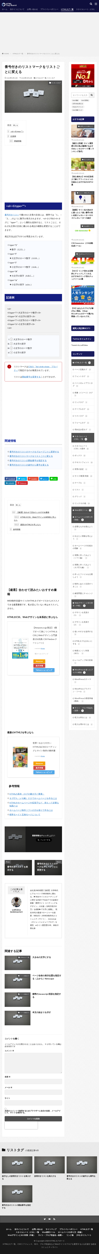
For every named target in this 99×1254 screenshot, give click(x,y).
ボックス (80, 455)
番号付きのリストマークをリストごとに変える (43, 54)
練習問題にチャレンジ (83, 594)
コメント (9, 1051)
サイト (7, 1098)
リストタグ (51, 78)
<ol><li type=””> (15, 131)
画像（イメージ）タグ (83, 394)
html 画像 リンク (77, 110)
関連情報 (15, 141)
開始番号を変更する (31, 376)
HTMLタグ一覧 (67, 9)
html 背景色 (84, 100)
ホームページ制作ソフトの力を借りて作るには (31, 810)
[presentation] (21, 1125)
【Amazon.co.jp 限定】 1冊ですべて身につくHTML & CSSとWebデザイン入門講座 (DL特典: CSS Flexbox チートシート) (45, 635)
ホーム (4, 9)
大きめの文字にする (41, 957)
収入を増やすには (84, 724)
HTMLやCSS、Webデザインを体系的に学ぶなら (35, 518)
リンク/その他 (82, 503)
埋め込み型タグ (83, 429)
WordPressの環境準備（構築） (83, 699)
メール (8, 1087)
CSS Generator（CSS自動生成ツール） (82, 244)
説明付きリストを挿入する (45, 1176)
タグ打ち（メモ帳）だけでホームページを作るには (33, 798)
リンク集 (70, 1235)
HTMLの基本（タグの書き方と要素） (26, 794)
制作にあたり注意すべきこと (83, 585)
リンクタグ (81, 402)
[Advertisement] (49, 33)
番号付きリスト (12, 214)
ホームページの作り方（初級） (83, 518)
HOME (6, 54)
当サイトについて (17, 9)
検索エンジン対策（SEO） (81, 652)
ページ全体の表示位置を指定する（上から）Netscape (46, 977)
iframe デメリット (78, 107)
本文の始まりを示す (41, 1012)
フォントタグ (82, 376)
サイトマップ (51, 1229)
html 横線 (75, 100)
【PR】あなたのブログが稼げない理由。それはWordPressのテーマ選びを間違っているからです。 (82, 312)
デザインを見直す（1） (81, 614)
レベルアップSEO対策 (83, 661)
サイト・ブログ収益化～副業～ (83, 709)
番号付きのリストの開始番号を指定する (28, 460)
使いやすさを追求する (83, 633)
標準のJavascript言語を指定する (46, 995)
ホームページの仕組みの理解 (83, 547)
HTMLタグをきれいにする (82, 642)
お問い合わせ (32, 9)
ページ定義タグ (24, 976)
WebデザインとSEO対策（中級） (83, 604)
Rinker (43, 648)
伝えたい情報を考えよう (86, 193)
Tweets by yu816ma (79, 345)
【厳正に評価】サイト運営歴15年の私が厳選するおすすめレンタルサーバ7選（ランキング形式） (82, 147)
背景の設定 (81, 469)
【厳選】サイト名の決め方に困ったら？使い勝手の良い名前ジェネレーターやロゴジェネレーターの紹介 (82, 214)
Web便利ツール (88, 226)
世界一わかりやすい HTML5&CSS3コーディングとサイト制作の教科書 (44, 747)
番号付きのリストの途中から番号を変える (29, 465)
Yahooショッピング (44, 670)
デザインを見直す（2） (81, 623)
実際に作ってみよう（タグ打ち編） (82, 566)
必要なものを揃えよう (86, 126)
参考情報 (15, 529)
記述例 (11, 136)
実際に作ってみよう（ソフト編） (82, 556)
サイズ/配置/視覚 (83, 476)
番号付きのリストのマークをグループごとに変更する (34, 451)
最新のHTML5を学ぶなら (27, 524)
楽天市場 (39, 666)
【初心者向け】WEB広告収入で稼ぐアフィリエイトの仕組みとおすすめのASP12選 (82, 180)
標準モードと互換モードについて (24, 814)
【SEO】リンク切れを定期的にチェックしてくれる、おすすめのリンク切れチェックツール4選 (82, 275)
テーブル (80, 483)
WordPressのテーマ (82, 680)
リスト (79, 489)
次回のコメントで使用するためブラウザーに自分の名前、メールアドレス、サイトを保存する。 (33, 1112)
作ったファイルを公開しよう (83, 575)
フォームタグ (82, 423)
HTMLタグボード (57, 1241)
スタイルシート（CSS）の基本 (81, 447)
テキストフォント (84, 462)
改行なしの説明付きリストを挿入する (16, 1177)
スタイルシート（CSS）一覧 (80, 437)
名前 (7, 1077)
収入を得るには (88, 159)
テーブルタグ (82, 409)
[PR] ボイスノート (84, 1235)
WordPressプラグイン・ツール (84, 255)
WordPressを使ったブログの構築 (83, 671)
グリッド (80, 496)
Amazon (39, 661)
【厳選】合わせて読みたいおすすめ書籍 (30, 512)
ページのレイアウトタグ (83, 384)
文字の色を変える (78, 103)
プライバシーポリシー (49, 9)
